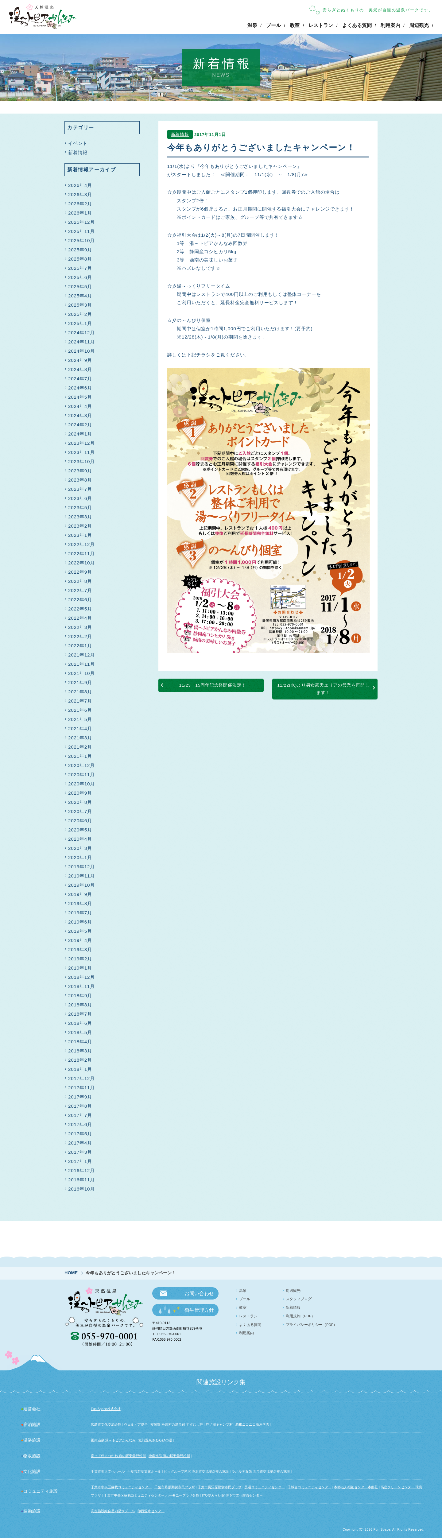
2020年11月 (81, 774)
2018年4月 (80, 1041)
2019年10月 (81, 885)
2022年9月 (80, 572)
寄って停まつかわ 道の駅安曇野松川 (118, 1456)
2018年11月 (81, 986)
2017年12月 (81, 1078)
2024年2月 (80, 424)
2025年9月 (80, 249)
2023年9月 (80, 470)
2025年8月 (80, 258)
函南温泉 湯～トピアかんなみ (113, 1440)
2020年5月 (80, 829)
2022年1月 (80, 645)
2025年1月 (80, 323)
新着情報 (180, 136)
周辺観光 (419, 25)
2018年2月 (80, 1060)
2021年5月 (80, 719)
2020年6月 (80, 820)
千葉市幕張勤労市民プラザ (174, 1487)
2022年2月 (80, 636)
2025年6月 (80, 277)
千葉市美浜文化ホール (108, 1471)
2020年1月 (80, 857)
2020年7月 (80, 811)
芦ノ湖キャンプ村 (219, 1424)
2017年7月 (80, 1115)
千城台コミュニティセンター (310, 1487)
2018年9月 (80, 995)
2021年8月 (80, 691)
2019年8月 (80, 903)
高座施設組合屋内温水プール (113, 1511)
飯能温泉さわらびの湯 (155, 1440)
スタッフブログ (299, 1299)
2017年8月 (80, 1106)
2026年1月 (80, 212)
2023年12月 (81, 443)
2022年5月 (80, 608)
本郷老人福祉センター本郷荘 (356, 1487)
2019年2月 (80, 958)
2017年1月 (80, 1161)
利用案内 (390, 25)
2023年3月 (80, 516)
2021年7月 (80, 700)
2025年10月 (81, 240)
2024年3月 (80, 415)
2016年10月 (81, 1188)
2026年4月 (80, 185)
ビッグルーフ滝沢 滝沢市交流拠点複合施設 (196, 1471)
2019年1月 (80, 967)
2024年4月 (80, 406)
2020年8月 (80, 802)
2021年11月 (81, 664)
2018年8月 (80, 1004)
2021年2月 (80, 747)
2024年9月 (80, 360)
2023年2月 (80, 526)
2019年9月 (80, 894)
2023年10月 (81, 461)
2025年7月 (80, 268)
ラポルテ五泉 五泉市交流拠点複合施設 (261, 1471)
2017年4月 (80, 1142)
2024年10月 (81, 351)
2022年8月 (80, 581)
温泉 (252, 25)
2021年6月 (80, 710)
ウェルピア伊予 (136, 1424)
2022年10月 (81, 562)
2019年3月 (80, 949)
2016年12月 (81, 1170)
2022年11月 (81, 553)
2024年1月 (80, 433)
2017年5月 (80, 1133)
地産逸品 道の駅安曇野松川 (169, 1456)
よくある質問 (357, 25)
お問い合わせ (199, 1293)
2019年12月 (81, 866)
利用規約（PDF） (300, 1316)
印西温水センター (151, 1511)
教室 (295, 25)
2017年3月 (80, 1152)
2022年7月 (80, 590)
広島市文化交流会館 (106, 1424)
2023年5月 (80, 507)
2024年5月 (80, 397)
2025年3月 (80, 305)
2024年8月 (80, 369)
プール (273, 25)
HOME (71, 1272)
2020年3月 (80, 848)
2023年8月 (80, 479)
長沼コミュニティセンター (264, 1487)
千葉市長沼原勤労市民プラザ (220, 1487)
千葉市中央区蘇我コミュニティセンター (121, 1487)
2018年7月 (80, 1014)
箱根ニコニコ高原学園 (252, 1424)
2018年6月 (80, 1023)
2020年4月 (80, 839)
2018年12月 (81, 977)
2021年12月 (81, 654)
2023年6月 (80, 498)
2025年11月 (81, 231)
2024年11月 (81, 341)
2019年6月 (80, 921)
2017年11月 (81, 1087)
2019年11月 (81, 875)
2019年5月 (80, 931)
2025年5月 (80, 286)
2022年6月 (80, 599)
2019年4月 (80, 940)
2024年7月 (80, 378)
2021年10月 (81, 673)
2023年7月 (80, 489)
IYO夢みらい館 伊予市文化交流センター (232, 1495)
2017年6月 (80, 1124)
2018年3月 (80, 1050)
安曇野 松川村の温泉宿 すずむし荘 (177, 1424)
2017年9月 (80, 1096)
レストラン (320, 25)
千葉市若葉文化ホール (144, 1471)
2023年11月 (81, 452)
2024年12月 (81, 332)
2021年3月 (80, 737)
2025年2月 (80, 314)
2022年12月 (81, 544)
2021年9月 (80, 682)
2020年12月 (81, 765)
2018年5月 (80, 1032)
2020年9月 (80, 793)
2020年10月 (81, 783)
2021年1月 (80, 756)
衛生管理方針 (199, 1310)
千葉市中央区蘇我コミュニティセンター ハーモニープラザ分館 (151, 1495)
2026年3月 (80, 194)
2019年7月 (80, 912)
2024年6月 (80, 387)
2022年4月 (80, 618)
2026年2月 (80, 203)
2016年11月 (81, 1179)
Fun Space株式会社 (106, 1409)
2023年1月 (80, 535)
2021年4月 (80, 728)
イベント (77, 143)
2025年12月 (81, 222)
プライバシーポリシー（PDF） (311, 1325)
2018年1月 (80, 1069)
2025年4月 (80, 295)
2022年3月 (80, 627)
